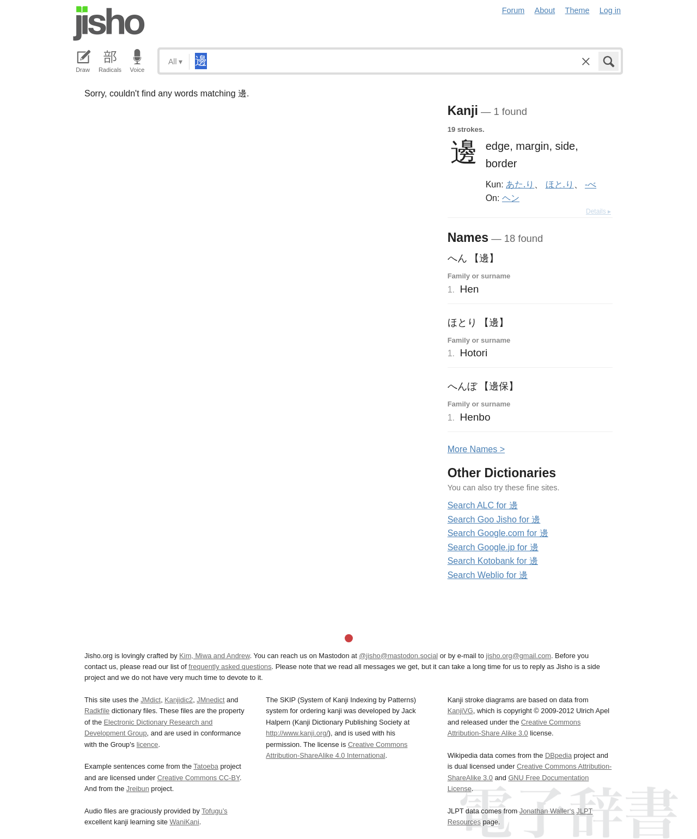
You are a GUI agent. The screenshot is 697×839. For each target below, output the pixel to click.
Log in (610, 10)
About (545, 10)
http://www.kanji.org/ (297, 733)
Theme (577, 10)
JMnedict (210, 700)
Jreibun (137, 789)
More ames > (476, 449)
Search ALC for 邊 (483, 505)
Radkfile (96, 711)
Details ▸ (598, 211)
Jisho (109, 23)
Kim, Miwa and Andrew (214, 656)
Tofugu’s (214, 811)
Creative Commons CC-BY (198, 778)
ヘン (510, 198)
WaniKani (184, 822)
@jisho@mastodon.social (398, 656)
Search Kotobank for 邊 (493, 561)
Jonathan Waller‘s (546, 811)
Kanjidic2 (178, 700)
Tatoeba (205, 766)
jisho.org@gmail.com (518, 656)
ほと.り (560, 184)
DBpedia (558, 755)
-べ (590, 184)
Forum (513, 10)
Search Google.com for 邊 (498, 533)
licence (147, 744)
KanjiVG (460, 711)
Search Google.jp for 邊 (493, 547)
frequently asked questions (229, 666)
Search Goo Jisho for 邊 (494, 519)
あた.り (520, 184)
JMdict (150, 700)
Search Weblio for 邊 (488, 575)
